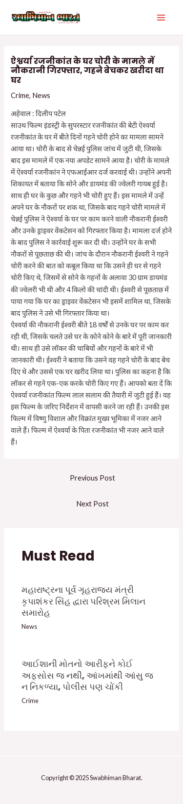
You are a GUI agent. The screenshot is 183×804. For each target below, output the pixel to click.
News (41, 95)
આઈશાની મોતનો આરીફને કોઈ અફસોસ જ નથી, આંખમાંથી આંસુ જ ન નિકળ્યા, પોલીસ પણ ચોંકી (87, 675)
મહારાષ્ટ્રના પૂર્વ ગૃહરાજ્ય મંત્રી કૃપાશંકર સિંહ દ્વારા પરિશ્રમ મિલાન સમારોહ (83, 601)
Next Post (92, 504)
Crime (20, 95)
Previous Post (92, 478)
